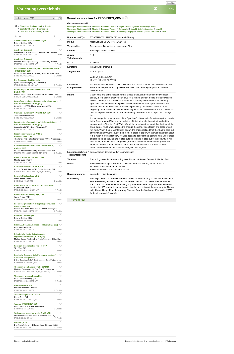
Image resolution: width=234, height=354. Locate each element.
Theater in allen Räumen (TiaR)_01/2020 (31, 267)
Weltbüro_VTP (20, 322)
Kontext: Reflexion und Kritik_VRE (29, 157)
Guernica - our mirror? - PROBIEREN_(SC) (33, 113)
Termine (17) (78, 200)
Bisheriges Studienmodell (31, 26)
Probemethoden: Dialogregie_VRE (29, 194)
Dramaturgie (42, 29)
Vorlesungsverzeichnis (38, 9)
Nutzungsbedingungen (155, 341)
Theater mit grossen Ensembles (28, 276)
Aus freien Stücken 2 (23, 59)
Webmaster (171, 341)
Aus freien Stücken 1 (23, 50)
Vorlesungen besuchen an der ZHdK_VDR (32, 313)
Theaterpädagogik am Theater (27, 295)
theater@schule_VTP (23, 285)
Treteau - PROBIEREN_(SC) (26, 304)
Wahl (47, 32)
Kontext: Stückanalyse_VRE (26, 176)
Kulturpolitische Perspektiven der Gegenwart (34, 185)
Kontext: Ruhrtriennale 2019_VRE (29, 167)
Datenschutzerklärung (134, 341)
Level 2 (159, 29)
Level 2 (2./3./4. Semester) (31, 32)
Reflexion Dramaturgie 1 (25, 215)
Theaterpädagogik (127, 32)
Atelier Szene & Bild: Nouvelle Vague (30, 41)
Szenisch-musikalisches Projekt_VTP (30, 246)
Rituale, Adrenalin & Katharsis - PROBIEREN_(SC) (36, 225)
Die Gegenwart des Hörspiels (27, 80)
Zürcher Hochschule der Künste (27, 341)
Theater (48, 26)
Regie (121, 27)
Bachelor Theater (27, 29)
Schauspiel (123, 29)
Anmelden (171, 3)
